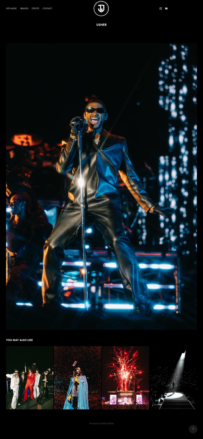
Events (35, 8)
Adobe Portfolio (107, 423)
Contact (47, 8)
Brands (24, 8)
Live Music (11, 8)
